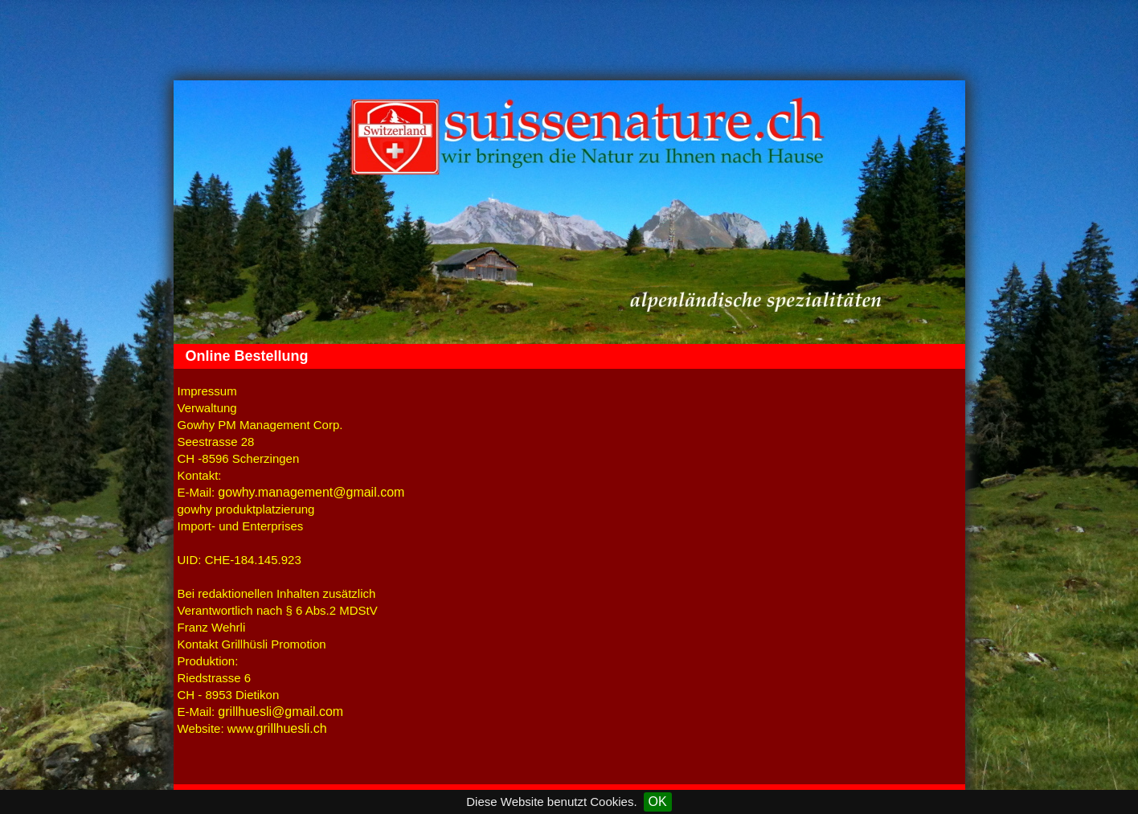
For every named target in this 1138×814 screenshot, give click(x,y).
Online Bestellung (247, 356)
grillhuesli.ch (291, 728)
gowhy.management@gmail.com (311, 492)
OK (658, 801)
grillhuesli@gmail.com (280, 711)
